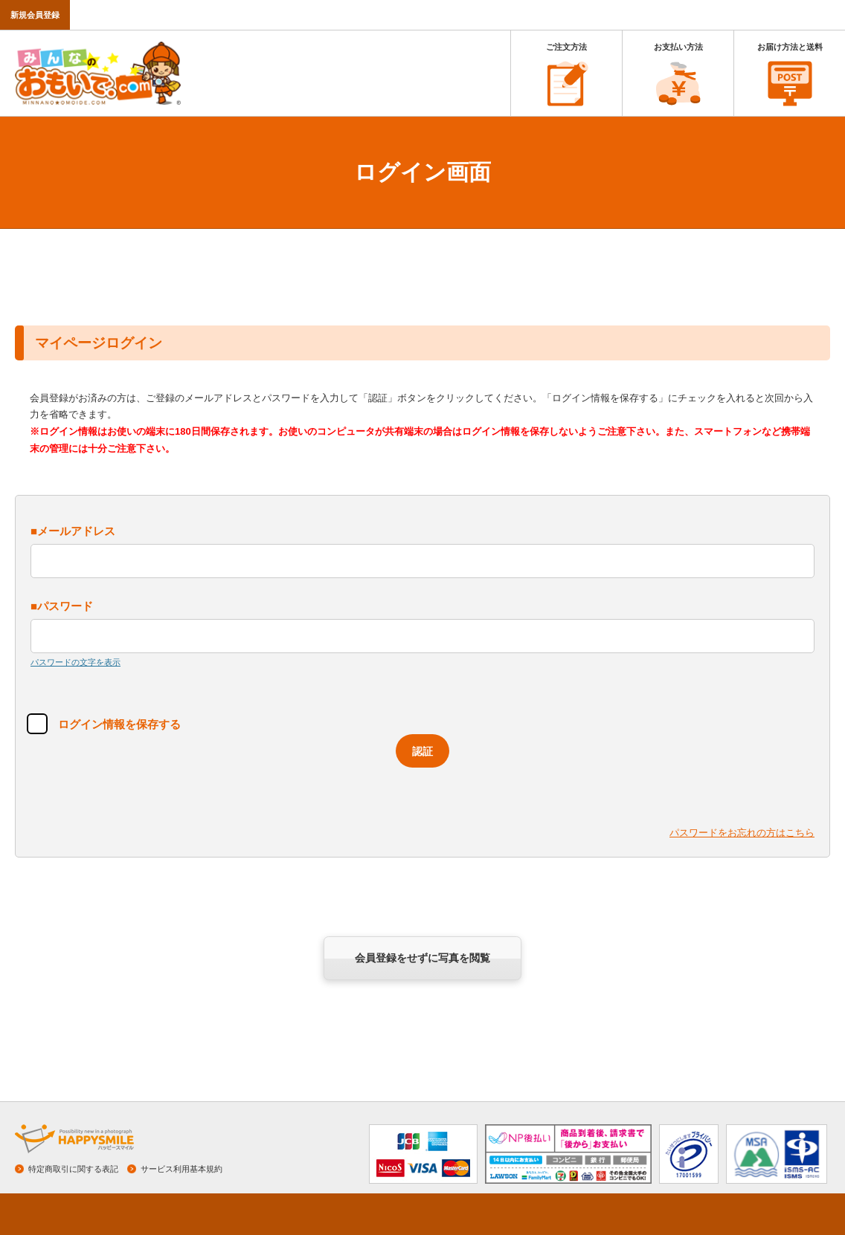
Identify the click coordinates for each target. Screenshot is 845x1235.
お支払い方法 (678, 46)
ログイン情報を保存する (114, 724)
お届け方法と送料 (790, 46)
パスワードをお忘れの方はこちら (742, 832)
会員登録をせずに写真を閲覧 (422, 958)
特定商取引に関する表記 (73, 1168)
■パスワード (61, 606)
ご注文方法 (566, 46)
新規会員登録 (35, 14)
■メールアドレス (72, 531)
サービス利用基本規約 (181, 1168)
